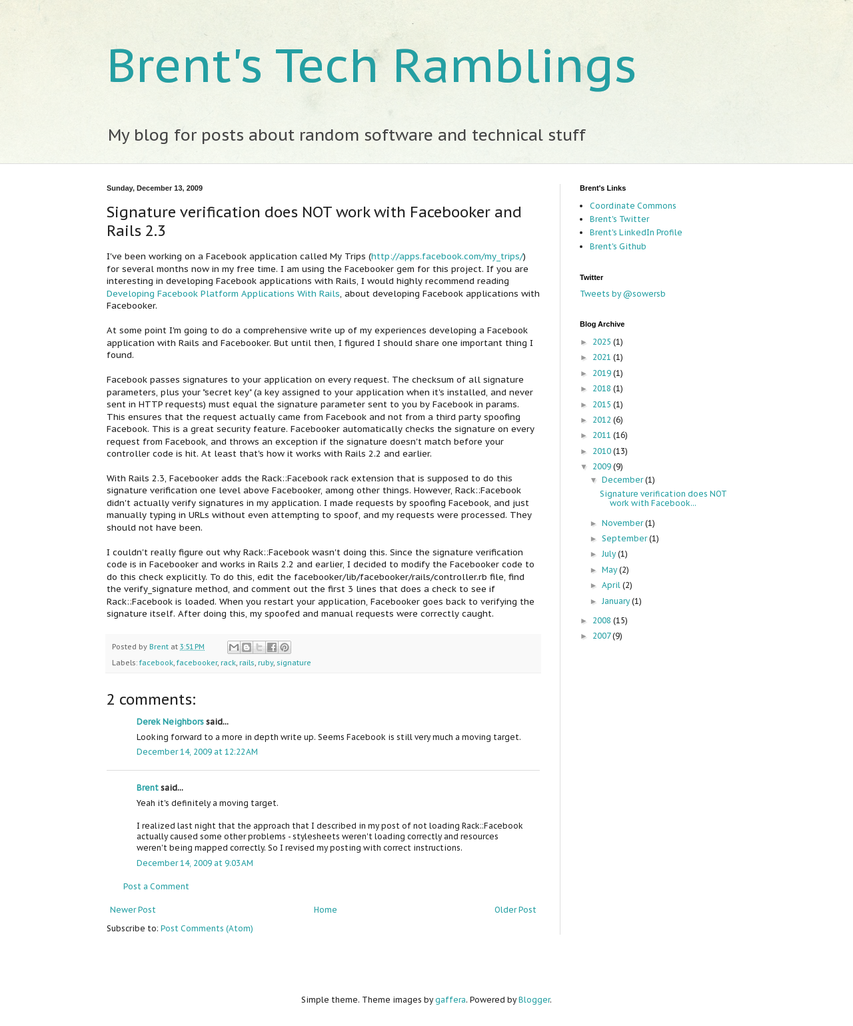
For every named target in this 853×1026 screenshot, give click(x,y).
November (623, 523)
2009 (602, 466)
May (610, 570)
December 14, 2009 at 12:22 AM (197, 752)
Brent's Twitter (619, 219)
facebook (156, 662)
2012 (602, 420)
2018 (602, 388)
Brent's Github (618, 246)
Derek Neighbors (170, 722)
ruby (265, 662)
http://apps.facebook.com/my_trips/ (447, 256)
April (612, 585)
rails (247, 662)
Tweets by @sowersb (623, 294)
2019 (602, 373)
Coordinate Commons (633, 206)
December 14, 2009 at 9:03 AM (195, 863)
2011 (602, 435)
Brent (160, 646)
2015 (602, 404)
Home (325, 910)
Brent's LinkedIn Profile (636, 232)
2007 (602, 636)
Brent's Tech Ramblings (372, 65)
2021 (602, 357)
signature (294, 662)
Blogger (534, 1000)
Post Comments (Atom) (207, 928)
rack (228, 662)
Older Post (515, 910)
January (617, 601)
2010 (602, 451)
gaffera (450, 1000)
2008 (602, 620)
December (623, 480)
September (625, 538)
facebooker (197, 662)
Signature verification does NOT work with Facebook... (663, 498)
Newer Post (133, 910)
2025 (602, 342)
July (610, 554)
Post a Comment (156, 886)
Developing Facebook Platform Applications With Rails (223, 293)
